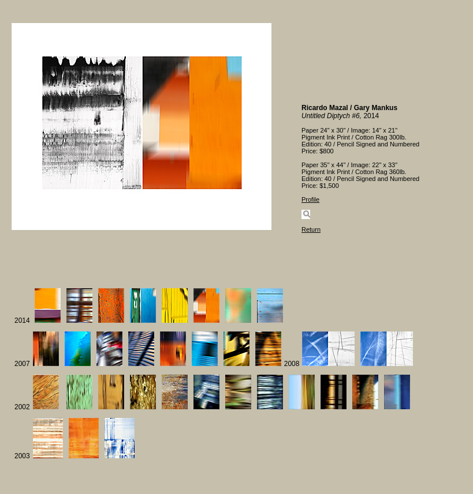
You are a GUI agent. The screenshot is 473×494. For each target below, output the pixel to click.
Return (311, 229)
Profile (310, 199)
